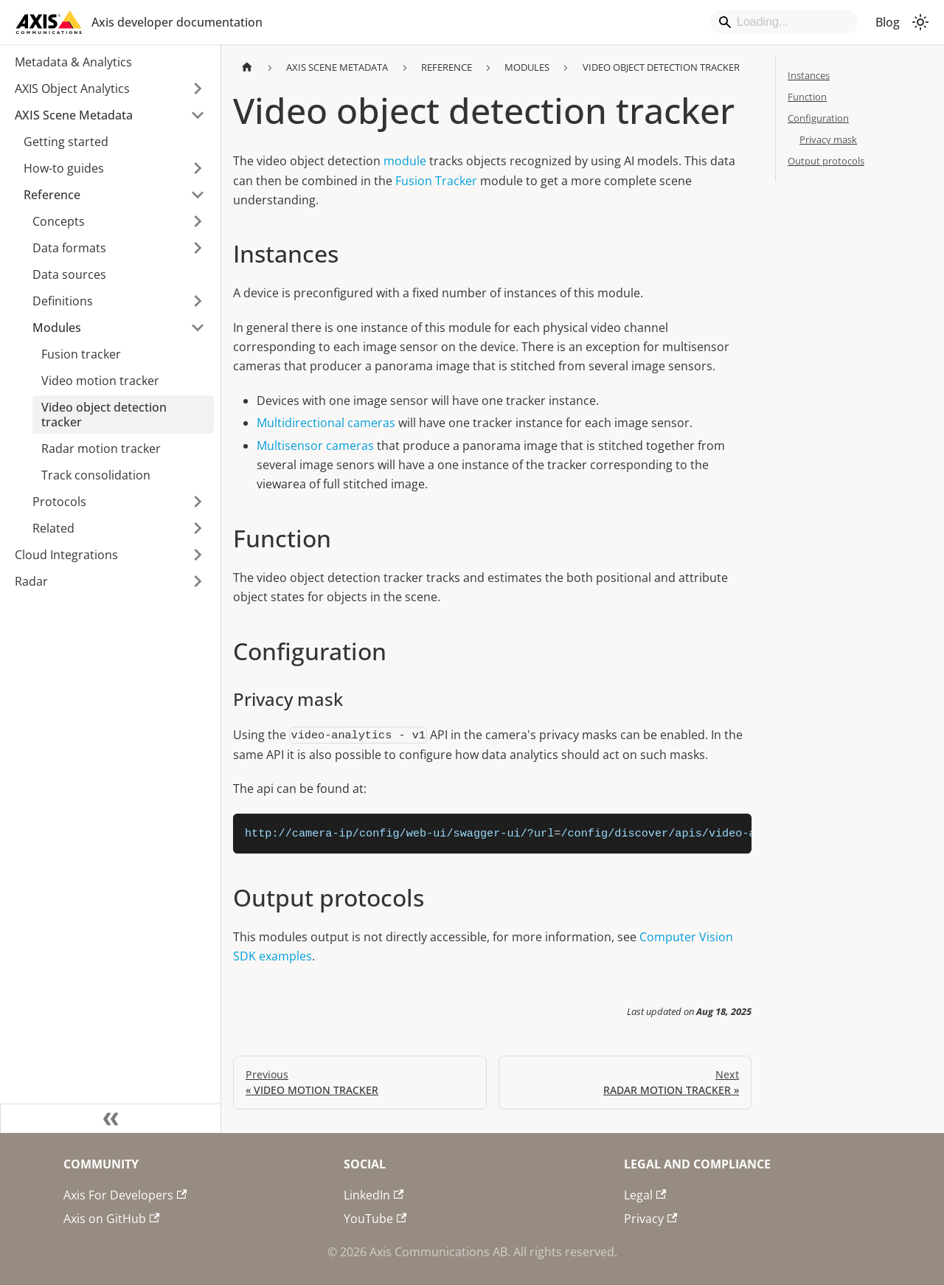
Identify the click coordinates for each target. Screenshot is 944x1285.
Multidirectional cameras (326, 423)
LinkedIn (373, 1195)
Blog (887, 22)
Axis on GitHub (111, 1218)
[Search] (784, 22)
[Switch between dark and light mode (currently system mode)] (920, 22)
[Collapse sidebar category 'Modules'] (197, 327)
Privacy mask (828, 139)
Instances (809, 75)
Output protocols (826, 160)
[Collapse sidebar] (110, 1118)
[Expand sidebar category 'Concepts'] (197, 221)
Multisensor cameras (315, 445)
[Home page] (247, 67)
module (405, 161)
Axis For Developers (125, 1195)
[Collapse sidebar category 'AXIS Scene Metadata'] (197, 115)
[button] (110, 88)
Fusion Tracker (436, 181)
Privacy (650, 1218)
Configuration (818, 118)
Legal (645, 1195)
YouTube (375, 1218)
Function (807, 96)
